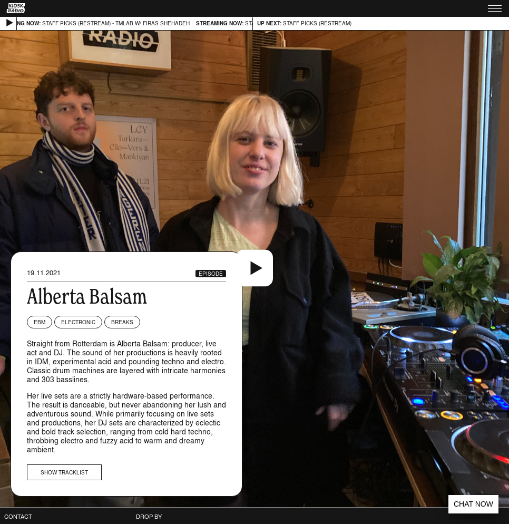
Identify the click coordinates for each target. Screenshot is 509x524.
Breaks (122, 322)
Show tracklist (64, 472)
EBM (39, 322)
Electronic (78, 322)
